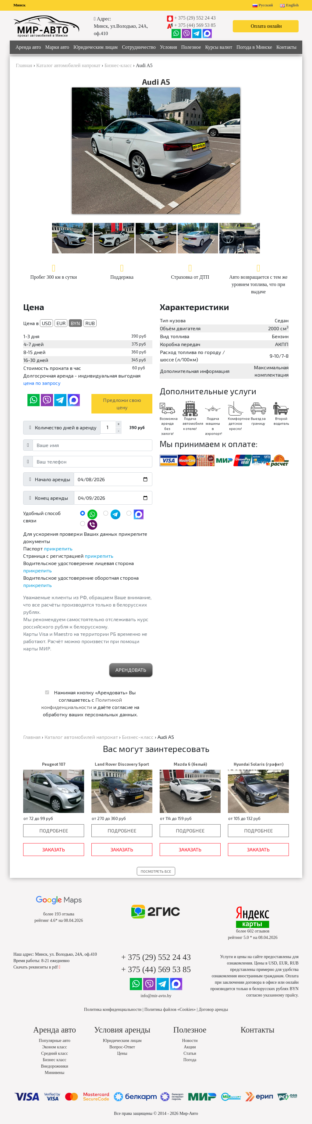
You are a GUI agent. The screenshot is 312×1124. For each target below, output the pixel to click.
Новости (190, 1040)
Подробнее (53, 830)
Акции (190, 1047)
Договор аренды (213, 1009)
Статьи (189, 1053)
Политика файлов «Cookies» (170, 1009)
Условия (168, 47)
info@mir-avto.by (156, 995)
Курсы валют (218, 47)
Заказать (53, 849)
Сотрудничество (139, 47)
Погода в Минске (254, 47)
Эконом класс (54, 1047)
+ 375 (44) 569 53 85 (195, 25)
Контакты (286, 47)
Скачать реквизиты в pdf (36, 967)
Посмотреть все (156, 871)
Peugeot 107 (54, 764)
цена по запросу (42, 383)
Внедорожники (54, 1066)
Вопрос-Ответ (122, 1047)
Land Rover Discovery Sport (122, 764)
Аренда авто (28, 47)
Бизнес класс (54, 1060)
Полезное (191, 47)
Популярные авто (54, 1040)
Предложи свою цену (122, 403)
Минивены (55, 1072)
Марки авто (57, 47)
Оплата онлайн (266, 26)
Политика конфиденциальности (113, 1009)
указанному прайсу (280, 995)
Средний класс (54, 1053)
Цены (122, 1053)
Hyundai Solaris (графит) (258, 764)
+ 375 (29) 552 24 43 (195, 17)
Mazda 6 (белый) (190, 764)
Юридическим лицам (95, 47)
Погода (189, 1060)
